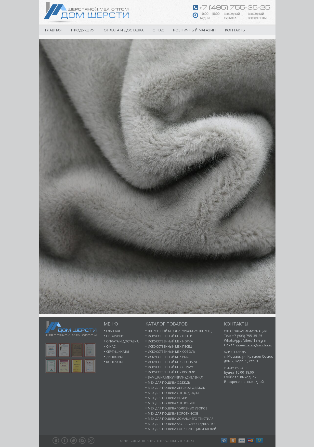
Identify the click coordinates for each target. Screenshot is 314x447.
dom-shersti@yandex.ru (254, 345)
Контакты (235, 29)
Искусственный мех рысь (169, 356)
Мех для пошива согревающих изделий (182, 429)
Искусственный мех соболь (171, 351)
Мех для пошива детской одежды (177, 387)
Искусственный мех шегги (170, 336)
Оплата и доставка (124, 29)
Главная (53, 29)
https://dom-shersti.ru (175, 441)
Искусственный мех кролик (171, 372)
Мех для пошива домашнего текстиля (180, 418)
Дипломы (114, 356)
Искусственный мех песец (170, 346)
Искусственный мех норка (170, 341)
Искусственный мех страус (171, 367)
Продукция (83, 29)
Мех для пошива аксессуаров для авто (181, 423)
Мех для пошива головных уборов (178, 408)
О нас (158, 29)
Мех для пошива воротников (173, 413)
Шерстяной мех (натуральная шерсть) (180, 331)
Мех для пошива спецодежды (173, 393)
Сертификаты (117, 351)
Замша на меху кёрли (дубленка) (175, 377)
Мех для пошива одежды (169, 382)
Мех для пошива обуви (167, 398)
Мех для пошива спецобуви (172, 403)
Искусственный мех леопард (172, 362)
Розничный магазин (194, 29)
